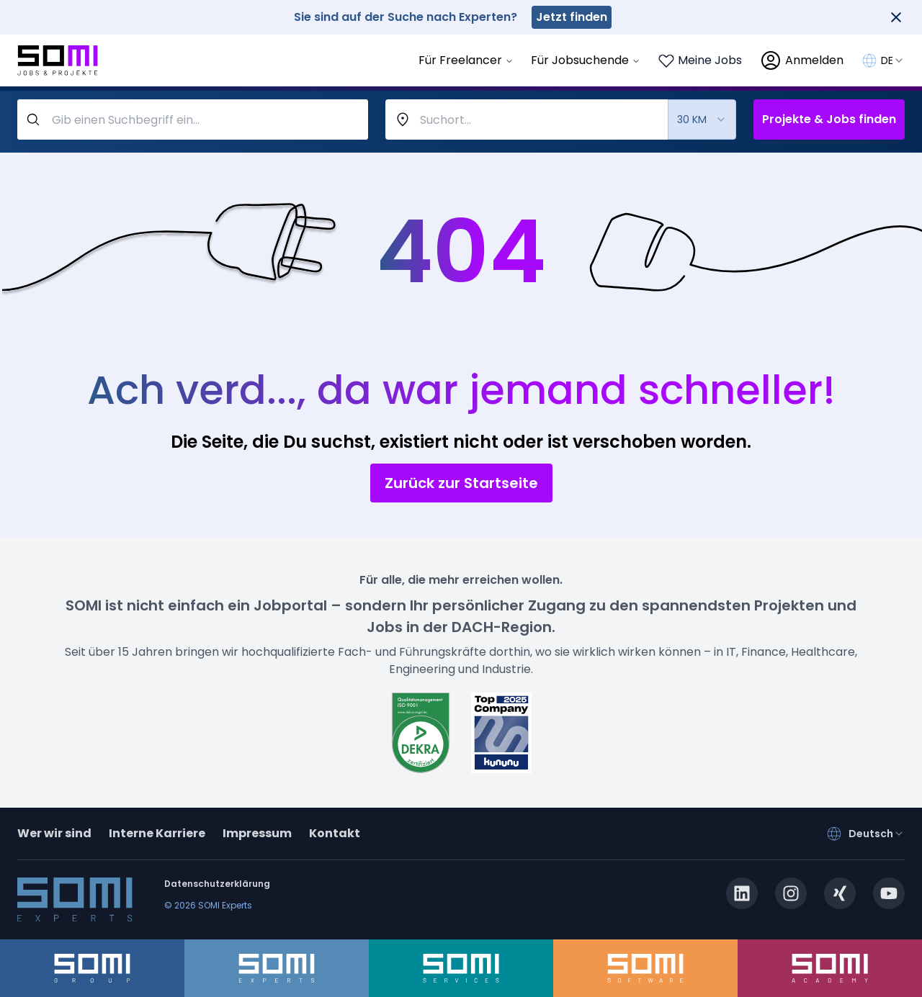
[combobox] (893, 60)
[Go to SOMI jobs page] (57, 60)
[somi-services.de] (461, 968)
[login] (801, 60)
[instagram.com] (791, 893)
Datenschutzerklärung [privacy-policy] (217, 884)
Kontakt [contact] (334, 833)
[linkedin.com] (742, 893)
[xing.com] (840, 893)
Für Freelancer (466, 60)
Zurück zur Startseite (461, 483)
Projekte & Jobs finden (829, 119)
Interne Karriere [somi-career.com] (157, 833)
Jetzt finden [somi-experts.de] (571, 17)
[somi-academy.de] (830, 968)
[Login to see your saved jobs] (700, 60)
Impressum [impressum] (257, 833)
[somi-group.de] (92, 968)
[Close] (896, 17)
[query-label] (192, 119)
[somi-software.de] (645, 968)
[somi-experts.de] (276, 968)
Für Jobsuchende (585, 60)
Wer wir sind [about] (54, 833)
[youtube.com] (889, 893)
